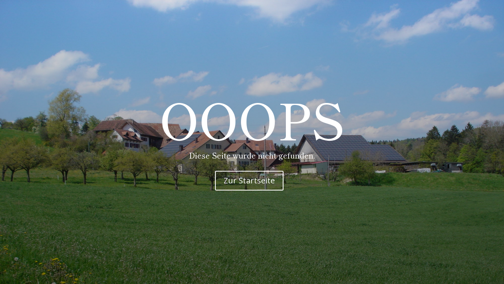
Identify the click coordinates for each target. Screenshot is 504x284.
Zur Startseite (249, 180)
